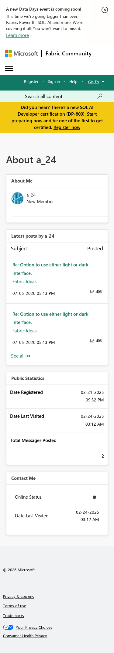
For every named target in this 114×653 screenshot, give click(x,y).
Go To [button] (93, 81)
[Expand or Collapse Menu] (9, 68)
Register (31, 81)
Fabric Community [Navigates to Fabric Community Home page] (69, 53)
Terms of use (14, 605)
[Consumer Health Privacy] (57, 636)
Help (73, 81)
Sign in (54, 81)
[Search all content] (64, 96)
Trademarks (13, 615)
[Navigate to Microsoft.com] (21, 53)
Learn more (17, 35)
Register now (67, 127)
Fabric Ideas (24, 281)
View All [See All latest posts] (21, 355)
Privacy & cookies (18, 596)
